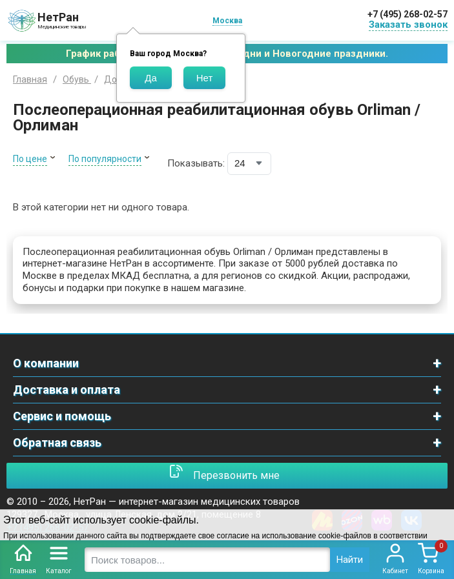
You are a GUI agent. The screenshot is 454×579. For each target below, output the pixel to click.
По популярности (104, 159)
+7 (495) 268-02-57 (407, 14)
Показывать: (196, 163)
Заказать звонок (408, 24)
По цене (30, 159)
